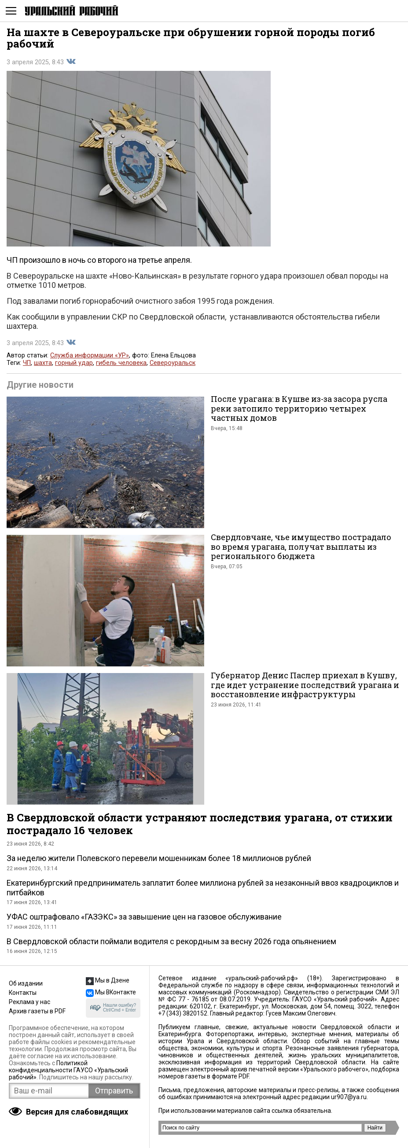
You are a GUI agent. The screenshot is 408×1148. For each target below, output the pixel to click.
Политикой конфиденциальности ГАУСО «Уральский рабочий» (68, 1070)
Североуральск (172, 363)
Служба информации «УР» (89, 355)
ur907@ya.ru (349, 1096)
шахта (43, 363)
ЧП (27, 363)
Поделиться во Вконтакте (71, 61)
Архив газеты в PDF (37, 1011)
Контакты (23, 992)
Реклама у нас (29, 1001)
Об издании (26, 983)
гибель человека (121, 363)
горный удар (74, 363)
